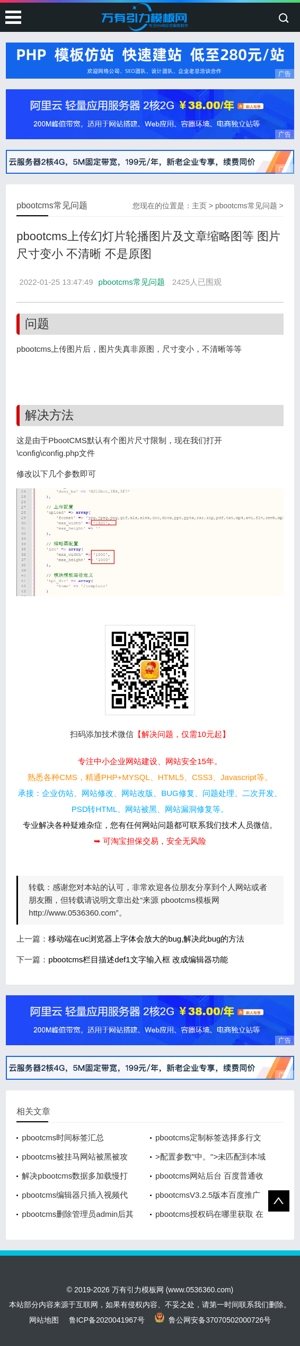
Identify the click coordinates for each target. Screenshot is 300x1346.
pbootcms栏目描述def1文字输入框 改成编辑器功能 (137, 959)
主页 (199, 205)
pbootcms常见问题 (246, 205)
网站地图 (44, 1320)
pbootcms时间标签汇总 (63, 1137)
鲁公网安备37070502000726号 (213, 1320)
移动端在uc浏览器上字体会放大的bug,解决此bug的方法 (146, 938)
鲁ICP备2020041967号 (107, 1320)
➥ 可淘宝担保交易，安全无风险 (150, 840)
